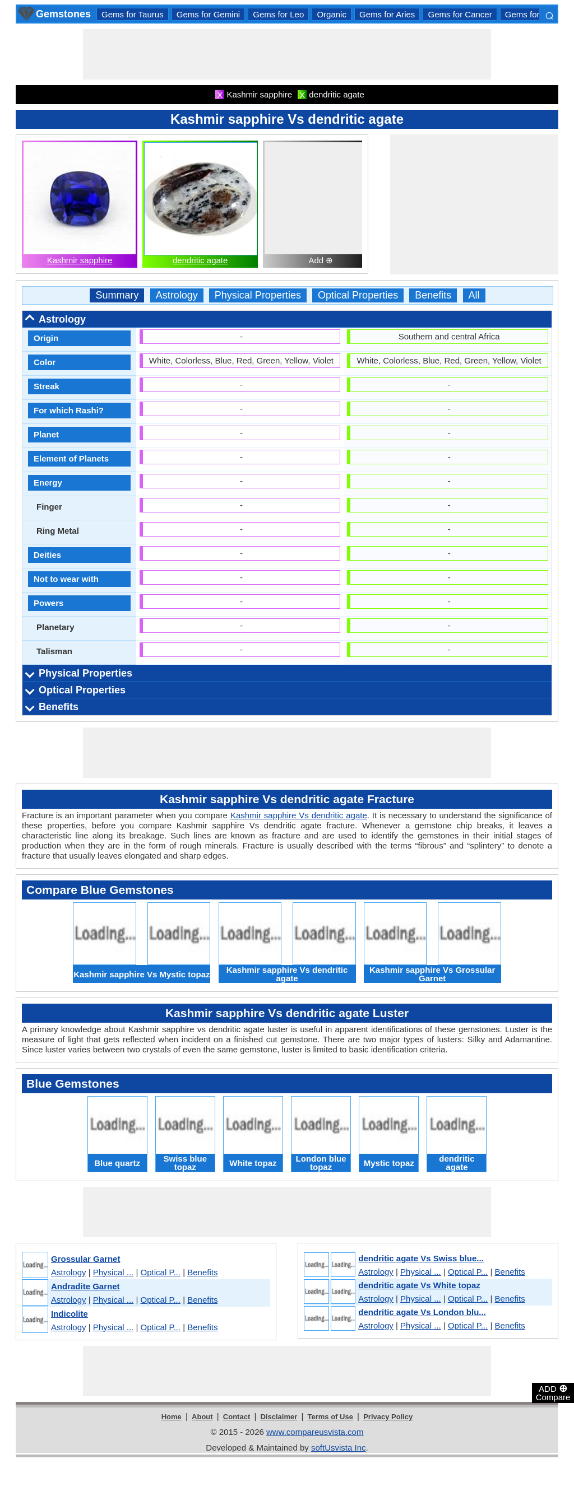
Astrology (177, 295)
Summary (116, 295)
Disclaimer (278, 1417)
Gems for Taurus (132, 14)
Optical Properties (358, 295)
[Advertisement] (287, 54)
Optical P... (160, 1272)
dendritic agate (200, 260)
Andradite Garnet (85, 1286)
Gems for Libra (533, 14)
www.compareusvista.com (314, 1432)
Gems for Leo (278, 14)
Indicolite (69, 1313)
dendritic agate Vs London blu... (422, 1312)
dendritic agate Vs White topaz (419, 1285)
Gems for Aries (387, 14)
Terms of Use (330, 1417)
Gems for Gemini (208, 14)
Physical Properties (258, 295)
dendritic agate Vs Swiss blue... (420, 1258)
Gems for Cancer (460, 14)
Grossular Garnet (85, 1259)
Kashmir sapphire (80, 260)
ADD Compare (553, 1392)
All (474, 295)
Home (171, 1417)
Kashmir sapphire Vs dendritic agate (298, 815)
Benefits (433, 295)
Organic (331, 14)
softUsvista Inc (338, 1447)
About (202, 1417)
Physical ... (113, 1272)
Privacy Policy (388, 1417)
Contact (236, 1417)
